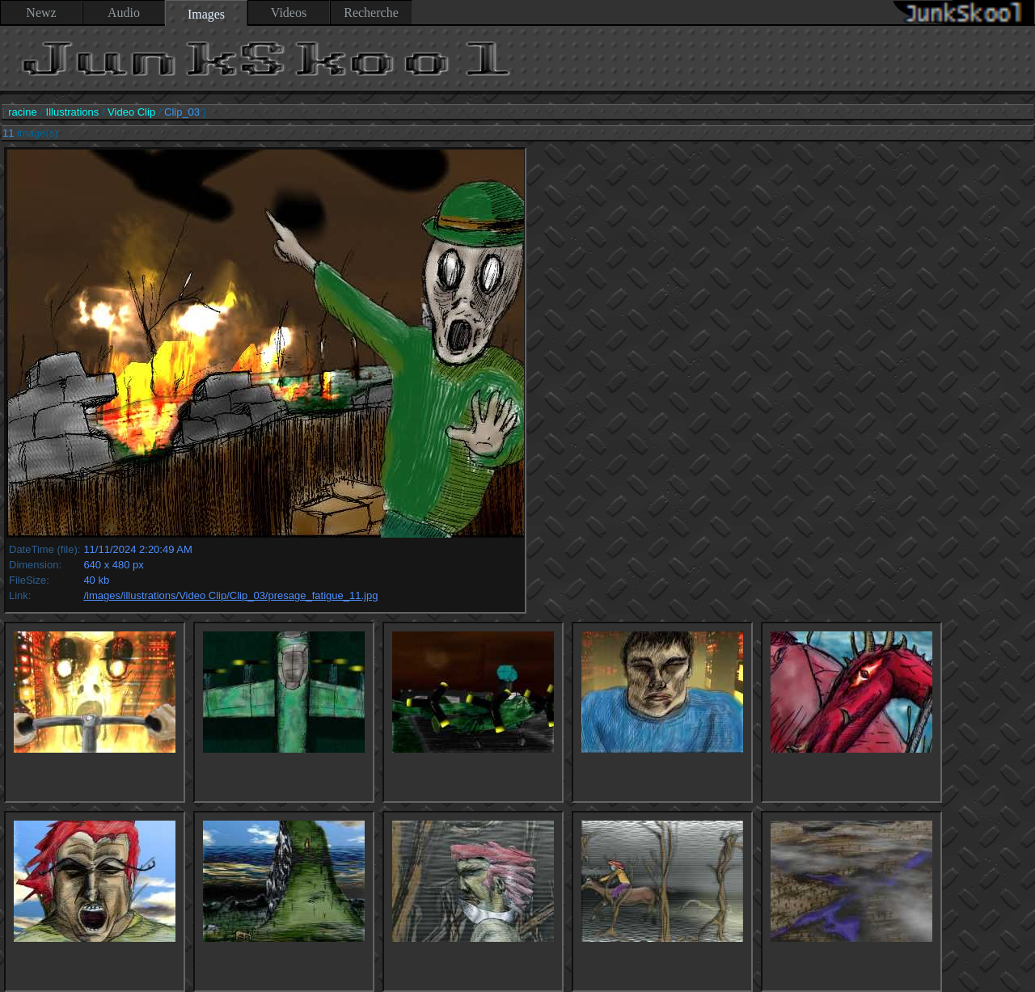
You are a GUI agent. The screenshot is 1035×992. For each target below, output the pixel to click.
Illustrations (72, 112)
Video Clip (131, 112)
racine (22, 112)
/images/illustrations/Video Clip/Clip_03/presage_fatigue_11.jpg (230, 595)
